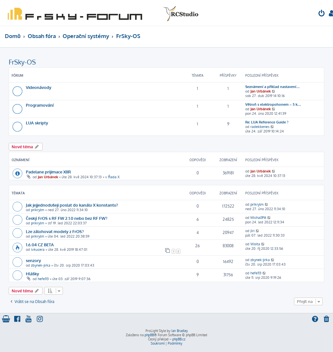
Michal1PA (258, 217)
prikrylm (37, 210)
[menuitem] (321, 14)
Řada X (114, 177)
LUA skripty (37, 122)
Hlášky (32, 273)
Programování (40, 105)
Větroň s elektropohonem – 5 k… (273, 104)
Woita (255, 244)
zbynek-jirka (40, 265)
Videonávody (38, 87)
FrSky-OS (22, 62)
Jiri (252, 231)
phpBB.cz (178, 339)
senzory (33, 260)
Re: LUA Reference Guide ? (266, 122)
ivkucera (38, 249)
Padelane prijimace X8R (48, 171)
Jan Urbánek (260, 91)
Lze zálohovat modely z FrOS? (55, 231)
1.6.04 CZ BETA (40, 244)
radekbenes (259, 126)
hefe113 (43, 279)
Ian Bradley (179, 331)
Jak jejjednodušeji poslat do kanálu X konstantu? (72, 205)
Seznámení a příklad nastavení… (272, 86)
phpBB (149, 335)
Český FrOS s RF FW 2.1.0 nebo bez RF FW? (66, 218)
